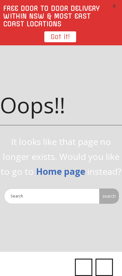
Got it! (60, 37)
